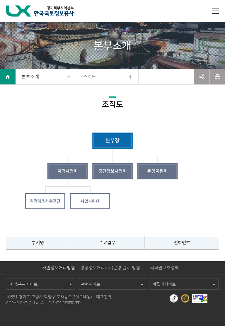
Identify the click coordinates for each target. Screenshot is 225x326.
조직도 (89, 76)
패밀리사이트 (164, 284)
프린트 (217, 76)
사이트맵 (215, 11)
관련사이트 (90, 284)
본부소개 (30, 76)
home (8, 76)
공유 (201, 76)
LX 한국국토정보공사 (40, 11)
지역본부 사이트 (24, 284)
